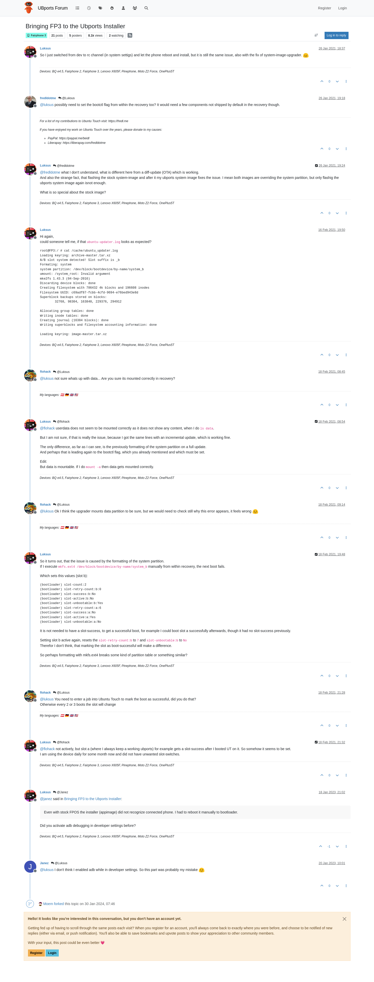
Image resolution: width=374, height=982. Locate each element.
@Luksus (66, 98)
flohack (45, 371)
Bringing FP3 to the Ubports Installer (92, 799)
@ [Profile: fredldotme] (50, 172)
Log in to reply (336, 35)
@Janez (60, 792)
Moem (48, 904)
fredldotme (48, 98)
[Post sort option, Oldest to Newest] (316, 35)
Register (36, 953)
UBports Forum (53, 8)
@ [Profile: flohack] (47, 428)
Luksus (45, 48)
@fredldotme (63, 166)
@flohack (61, 421)
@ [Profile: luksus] (47, 105)
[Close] (344, 919)
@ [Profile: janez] (46, 799)
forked (59, 904)
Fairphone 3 (36, 35)
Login (52, 953)
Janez (44, 863)
